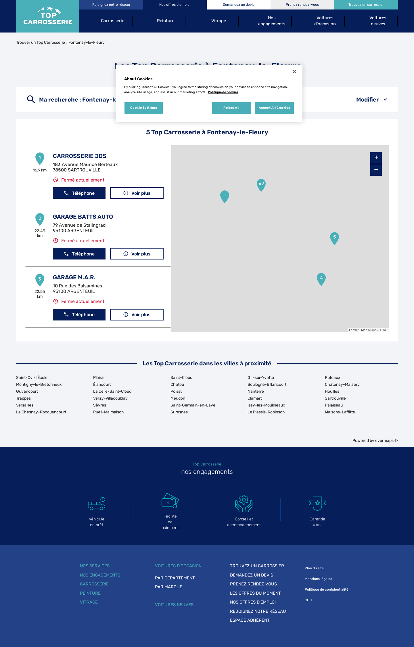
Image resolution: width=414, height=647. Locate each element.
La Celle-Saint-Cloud (112, 391)
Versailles (24, 405)
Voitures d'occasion (178, 565)
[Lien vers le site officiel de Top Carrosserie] (47, 16)
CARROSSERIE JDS (79, 155)
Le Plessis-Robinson (266, 412)
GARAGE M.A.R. (74, 277)
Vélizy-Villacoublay (110, 398)
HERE (382, 330)
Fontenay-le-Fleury (86, 42)
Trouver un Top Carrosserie (40, 42)
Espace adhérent (250, 620)
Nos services (95, 565)
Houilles (332, 391)
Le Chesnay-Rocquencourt (41, 412)
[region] (209, 93)
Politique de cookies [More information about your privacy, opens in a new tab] (223, 92)
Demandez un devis (251, 575)
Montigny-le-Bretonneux (39, 384)
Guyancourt (27, 391)
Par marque (168, 586)
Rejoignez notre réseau (258, 611)
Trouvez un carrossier (257, 565)
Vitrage (89, 602)
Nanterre (256, 391)
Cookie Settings (143, 108)
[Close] (294, 71)
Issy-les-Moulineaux (266, 405)
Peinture (90, 593)
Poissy (176, 391)
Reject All (231, 108)
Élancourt (102, 384)
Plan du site (314, 568)
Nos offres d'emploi (253, 602)
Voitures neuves (174, 604)
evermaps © (386, 440)
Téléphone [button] (79, 193)
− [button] (376, 170)
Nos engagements (100, 575)
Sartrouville (335, 398)
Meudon (177, 398)
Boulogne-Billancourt (267, 384)
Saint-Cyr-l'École (31, 377)
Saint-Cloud (181, 377)
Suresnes (179, 412)
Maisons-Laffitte (340, 412)
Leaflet (354, 330)
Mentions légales (318, 579)
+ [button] (376, 158)
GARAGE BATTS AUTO (83, 216)
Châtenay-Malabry (342, 384)
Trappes (23, 398)
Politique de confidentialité (326, 589)
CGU (308, 600)
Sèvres (99, 405)
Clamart (255, 398)
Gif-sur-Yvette (261, 377)
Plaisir (98, 377)
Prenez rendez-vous (253, 584)
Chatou (177, 384)
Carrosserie (94, 584)
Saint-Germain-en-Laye (192, 405)
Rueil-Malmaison (108, 412)
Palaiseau (334, 405)
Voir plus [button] (137, 193)
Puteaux (332, 377)
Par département (175, 578)
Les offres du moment (255, 593)
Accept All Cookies (274, 108)
